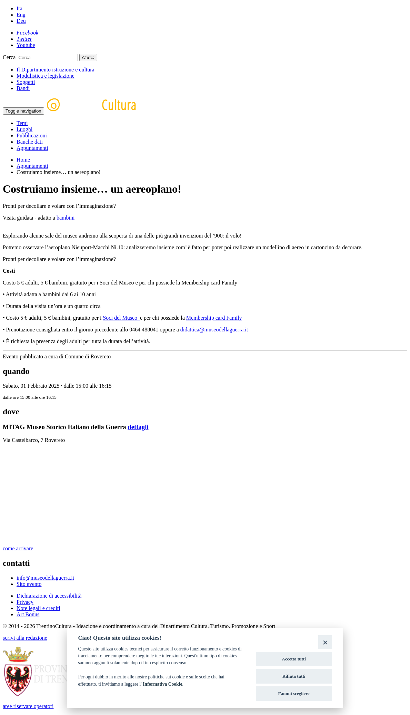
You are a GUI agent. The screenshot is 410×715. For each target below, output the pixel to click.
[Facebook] (27, 33)
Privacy (25, 602)
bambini (65, 218)
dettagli (138, 427)
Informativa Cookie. (163, 684)
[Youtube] (26, 45)
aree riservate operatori (28, 706)
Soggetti (26, 82)
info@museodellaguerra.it (45, 578)
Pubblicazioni (32, 135)
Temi (22, 123)
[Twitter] (24, 39)
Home (23, 160)
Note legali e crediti (38, 608)
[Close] (325, 642)
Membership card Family (214, 318)
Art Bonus (28, 614)
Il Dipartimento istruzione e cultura (55, 70)
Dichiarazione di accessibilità (49, 596)
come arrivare (18, 548)
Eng (21, 15)
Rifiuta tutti (294, 676)
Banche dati (30, 142)
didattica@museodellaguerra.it (214, 329)
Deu (21, 21)
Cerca (9, 57)
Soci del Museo (121, 318)
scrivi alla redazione (25, 638)
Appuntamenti (32, 148)
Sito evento (29, 584)
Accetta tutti (294, 658)
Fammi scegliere (294, 693)
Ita (19, 8)
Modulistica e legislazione (45, 76)
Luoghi (24, 129)
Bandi (23, 88)
